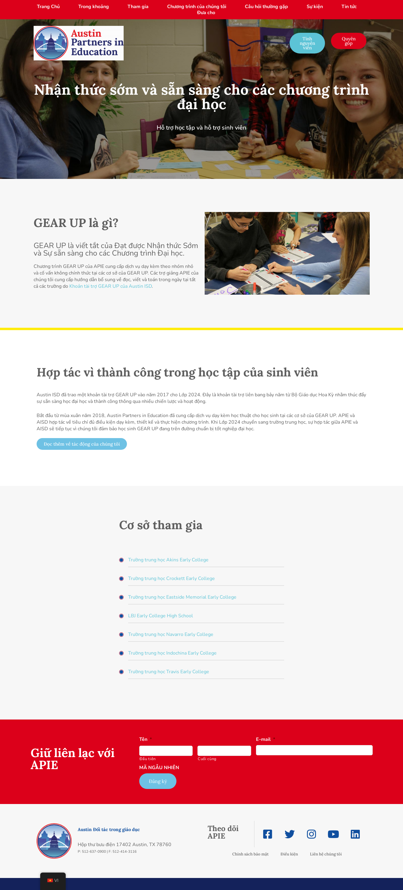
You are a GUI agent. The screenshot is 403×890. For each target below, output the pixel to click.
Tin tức (349, 7)
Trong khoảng (93, 7)
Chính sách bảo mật (250, 854)
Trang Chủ (48, 7)
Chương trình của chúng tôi (196, 7)
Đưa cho (206, 13)
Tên (145, 739)
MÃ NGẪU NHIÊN (159, 768)
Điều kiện (289, 854)
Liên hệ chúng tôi (326, 854)
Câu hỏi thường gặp (266, 7)
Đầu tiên (148, 759)
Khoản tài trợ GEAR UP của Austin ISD (110, 286)
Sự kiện (315, 7)
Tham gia (138, 7)
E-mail (265, 739)
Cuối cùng (207, 759)
